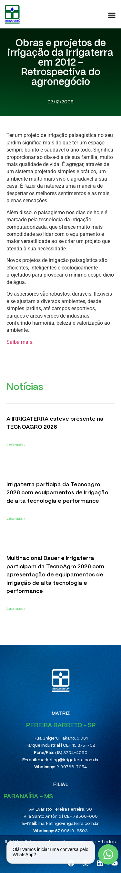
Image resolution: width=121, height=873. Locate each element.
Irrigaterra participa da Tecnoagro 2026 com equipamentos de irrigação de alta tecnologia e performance (57, 493)
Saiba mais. (20, 342)
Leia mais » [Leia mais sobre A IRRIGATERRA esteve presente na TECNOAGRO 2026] (15, 445)
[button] (112, 15)
